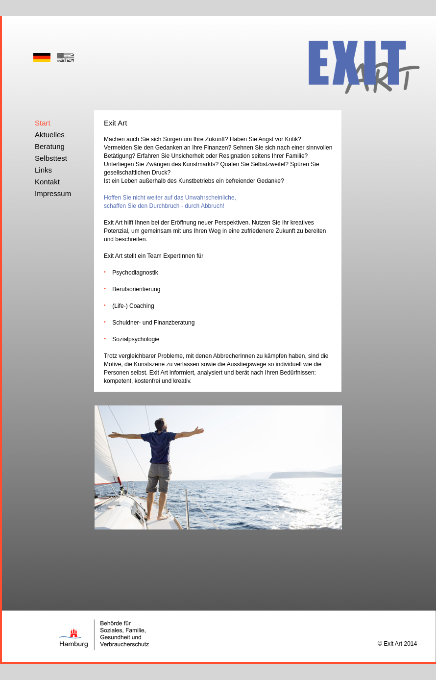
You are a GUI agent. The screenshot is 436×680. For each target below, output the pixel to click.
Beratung (50, 146)
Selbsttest (51, 158)
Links (43, 170)
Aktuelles (50, 134)
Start (42, 123)
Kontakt (47, 181)
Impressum (53, 193)
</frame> (241, 42)
